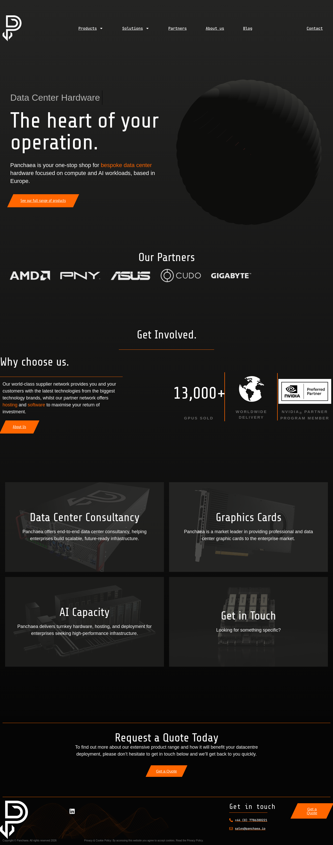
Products (90, 28)
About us (215, 28)
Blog (247, 28)
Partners (177, 28)
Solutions (135, 28)
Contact (315, 28)
